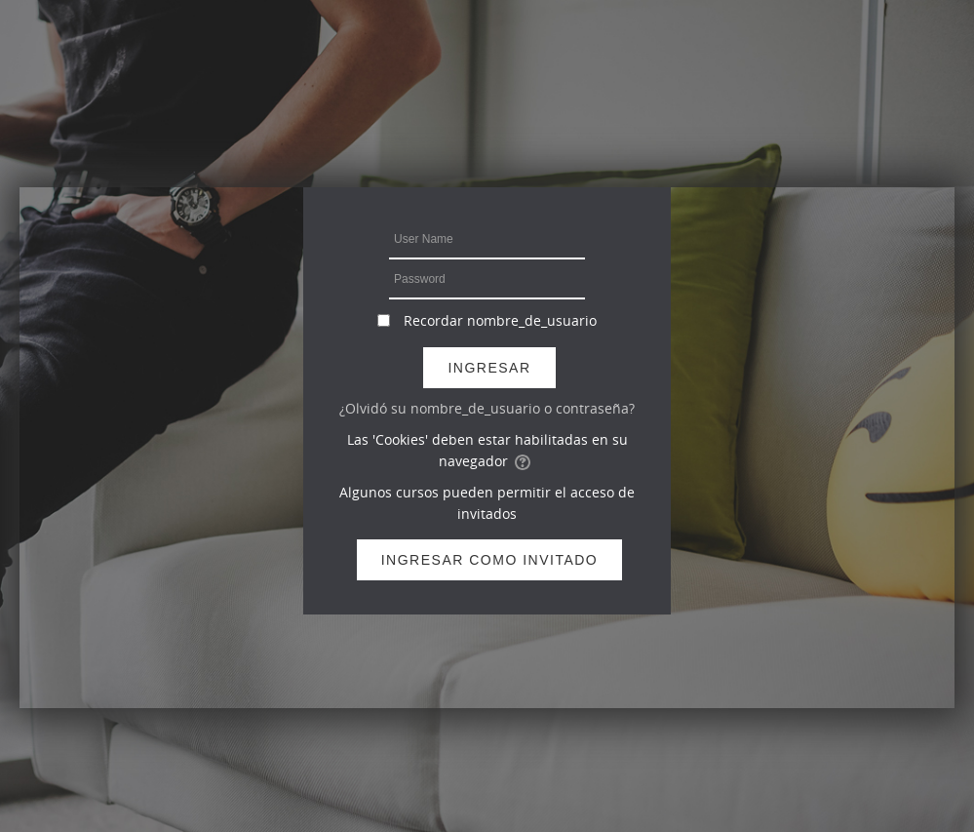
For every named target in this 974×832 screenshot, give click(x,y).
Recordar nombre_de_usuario (500, 320)
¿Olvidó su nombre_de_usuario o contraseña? (487, 408)
